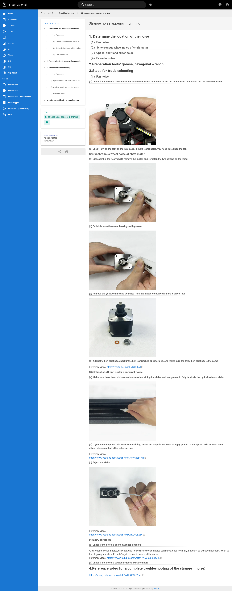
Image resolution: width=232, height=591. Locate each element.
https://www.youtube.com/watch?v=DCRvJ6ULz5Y (115, 534)
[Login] (227, 4)
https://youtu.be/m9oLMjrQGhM (124, 367)
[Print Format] (66, 151)
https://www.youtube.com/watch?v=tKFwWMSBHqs (116, 457)
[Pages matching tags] (47, 122)
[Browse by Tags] (150, 4)
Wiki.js (156, 589)
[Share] (59, 151)
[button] (220, 4)
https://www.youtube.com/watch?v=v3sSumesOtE (133, 558)
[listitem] (63, 29)
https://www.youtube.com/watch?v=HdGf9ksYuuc (115, 575)
